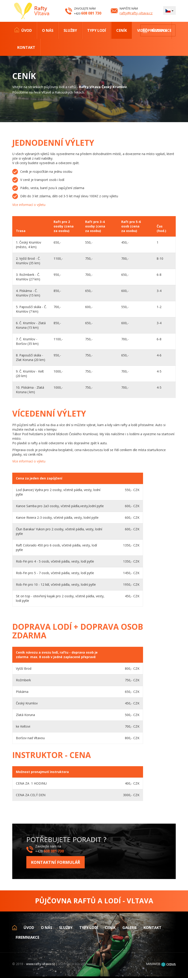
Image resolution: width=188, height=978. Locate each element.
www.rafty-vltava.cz (40, 964)
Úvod (26, 30)
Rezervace (161, 30)
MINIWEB (153, 964)
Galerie (129, 927)
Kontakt (26, 47)
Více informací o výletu (28, 205)
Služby (70, 30)
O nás (47, 30)
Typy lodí (96, 30)
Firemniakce (27, 937)
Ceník (121, 30)
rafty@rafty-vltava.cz (136, 13)
